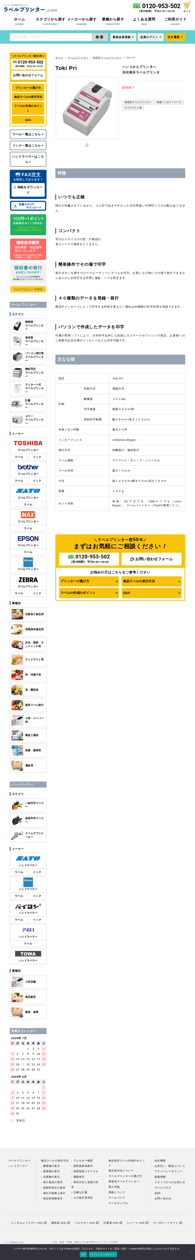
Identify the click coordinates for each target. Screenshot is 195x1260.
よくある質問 (144, 21)
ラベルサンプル (118, 1203)
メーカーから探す (81, 21)
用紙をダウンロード (28, 189)
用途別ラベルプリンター (124, 1181)
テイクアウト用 (133, 107)
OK (83, 1254)
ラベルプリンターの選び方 (125, 1176)
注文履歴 (174, 37)
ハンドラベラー (18, 1165)
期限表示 (79, 1176)
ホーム (19, 21)
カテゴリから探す (50, 21)
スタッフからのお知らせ (170, 1182)
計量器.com (113, 1222)
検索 (100, 37)
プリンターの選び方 (75, 581)
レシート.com (137, 1222)
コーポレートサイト (167, 1222)
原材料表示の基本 (54, 1187)
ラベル (19, 456)
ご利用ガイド (175, 21)
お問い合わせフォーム (151, 559)
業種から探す (113, 21)
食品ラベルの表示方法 (139, 581)
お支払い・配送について (170, 1165)
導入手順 (114, 1186)
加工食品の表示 (53, 1182)
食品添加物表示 (53, 1198)
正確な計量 (80, 1192)
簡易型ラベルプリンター (107, 57)
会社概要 (160, 1160)
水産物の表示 (51, 1176)
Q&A (126, 593)
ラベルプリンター (78, 57)
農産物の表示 (51, 1165)
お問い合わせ (163, 1198)
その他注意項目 (83, 1197)
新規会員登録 (122, 37)
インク (37, 456)
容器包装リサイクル (86, 1171)
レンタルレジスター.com (29, 1222)
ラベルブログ (163, 1187)
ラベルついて (117, 1197)
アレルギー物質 (83, 1160)
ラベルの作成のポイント (78, 593)
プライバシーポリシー (168, 1171)
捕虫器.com (60, 1222)
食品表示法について (121, 1170)
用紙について (117, 1192)
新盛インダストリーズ (169, 102)
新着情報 (160, 1176)
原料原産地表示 (83, 1165)
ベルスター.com (87, 1222)
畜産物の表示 (51, 1171)
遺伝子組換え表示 (54, 1193)
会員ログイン (149, 37)
